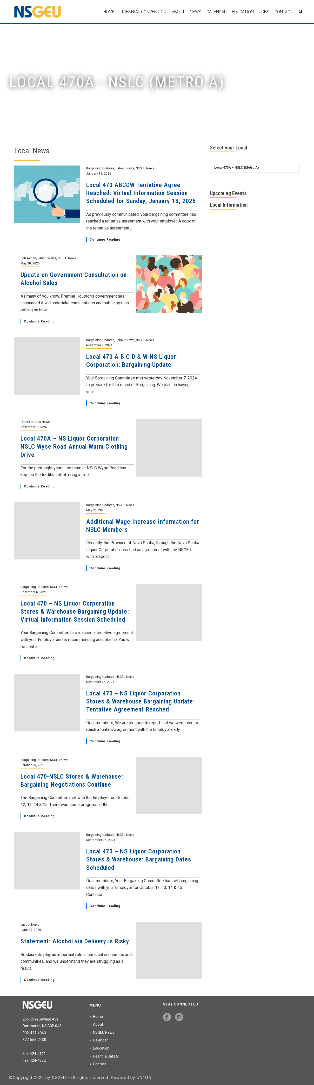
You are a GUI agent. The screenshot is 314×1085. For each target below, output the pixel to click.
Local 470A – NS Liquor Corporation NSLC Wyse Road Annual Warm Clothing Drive (74, 446)
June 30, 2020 (31, 930)
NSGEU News (145, 168)
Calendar (216, 11)
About (178, 11)
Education (243, 11)
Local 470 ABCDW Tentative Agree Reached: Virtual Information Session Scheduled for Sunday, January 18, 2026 (141, 193)
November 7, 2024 (34, 427)
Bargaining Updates (100, 168)
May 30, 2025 (30, 263)
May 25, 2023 (95, 510)
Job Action (28, 258)
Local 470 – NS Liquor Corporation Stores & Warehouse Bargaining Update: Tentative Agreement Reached (140, 701)
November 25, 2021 (100, 682)
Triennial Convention (143, 11)
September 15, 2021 (100, 840)
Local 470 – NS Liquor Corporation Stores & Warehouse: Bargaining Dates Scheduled (138, 859)
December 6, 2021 (34, 592)
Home (109, 11)
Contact (283, 11)
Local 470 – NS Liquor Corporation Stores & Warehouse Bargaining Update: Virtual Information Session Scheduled (75, 611)
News (195, 11)
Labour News (125, 168)
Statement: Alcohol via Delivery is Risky (75, 941)
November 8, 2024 (99, 345)
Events (25, 422)
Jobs (264, 11)
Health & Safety (104, 1056)
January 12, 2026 (98, 173)
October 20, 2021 (33, 765)
